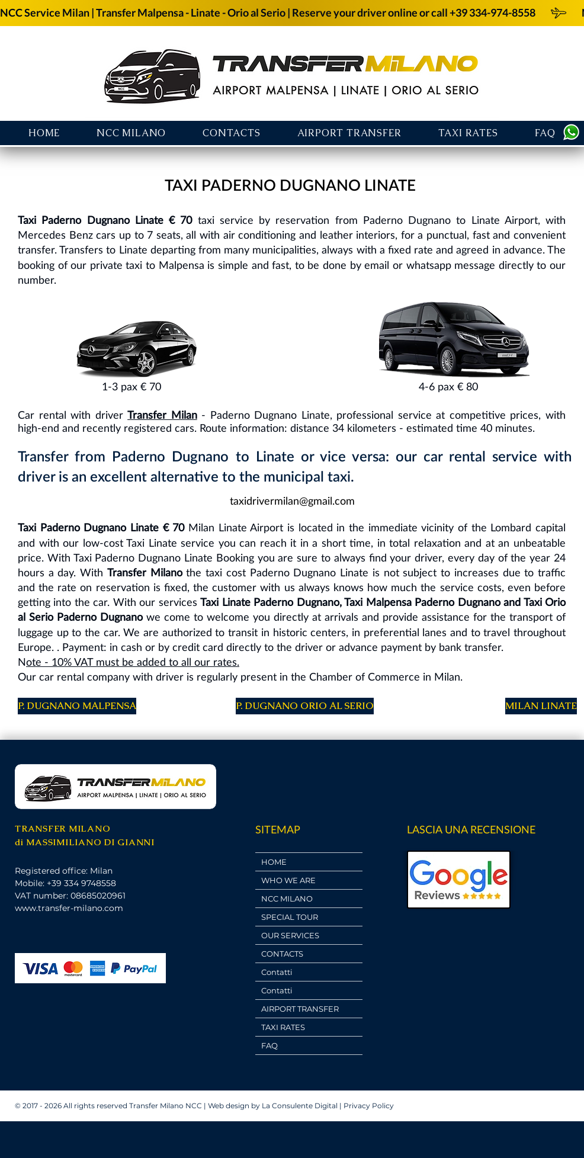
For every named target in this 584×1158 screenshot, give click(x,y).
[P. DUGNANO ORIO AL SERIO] (305, 706)
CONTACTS (282, 953)
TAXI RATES (283, 1027)
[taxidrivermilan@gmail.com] (292, 500)
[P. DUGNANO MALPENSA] (77, 706)
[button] (349, 133)
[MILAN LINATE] (541, 706)
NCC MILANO (287, 898)
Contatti (277, 972)
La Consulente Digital (300, 1105)
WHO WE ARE (288, 880)
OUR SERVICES (290, 935)
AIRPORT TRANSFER (300, 1008)
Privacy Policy (369, 1105)
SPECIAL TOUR (289, 917)
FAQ (269, 1045)
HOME (274, 862)
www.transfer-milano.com (69, 908)
